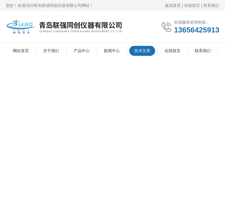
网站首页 (21, 50)
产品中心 (82, 50)
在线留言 (192, 5)
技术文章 (142, 50)
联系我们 (211, 5)
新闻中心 (112, 50)
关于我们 (51, 50)
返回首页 (173, 5)
